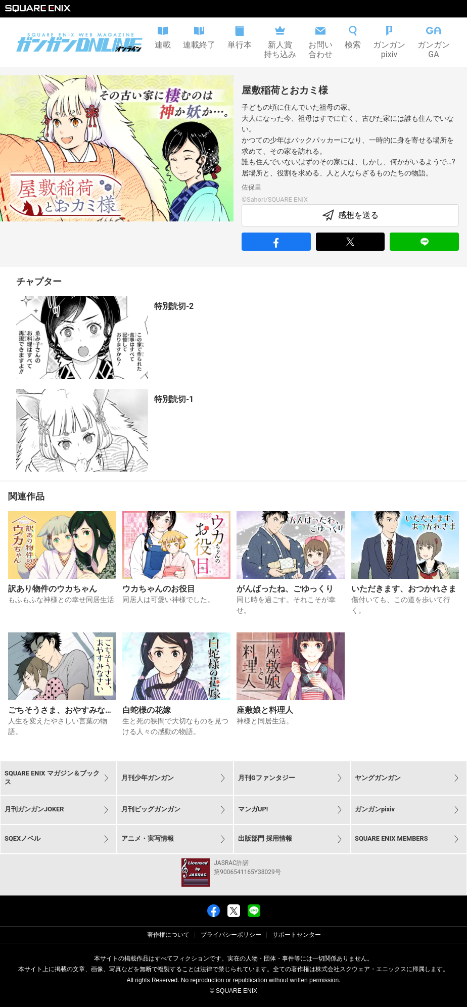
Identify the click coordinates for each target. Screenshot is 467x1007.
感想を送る (350, 215)
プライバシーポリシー (231, 934)
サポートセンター (296, 934)
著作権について (168, 934)
